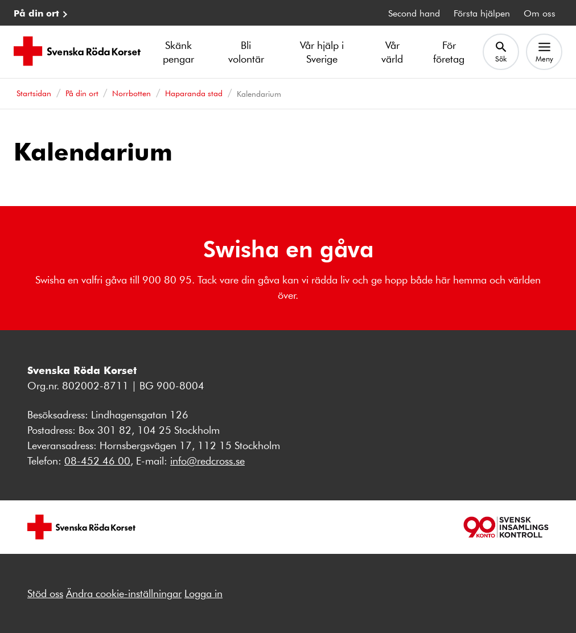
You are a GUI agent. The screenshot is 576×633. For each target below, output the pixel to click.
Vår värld (392, 51)
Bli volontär (246, 51)
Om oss (540, 13)
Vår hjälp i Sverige (322, 51)
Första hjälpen (482, 13)
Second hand (414, 13)
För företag (448, 51)
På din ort (36, 13)
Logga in (203, 593)
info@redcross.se (207, 460)
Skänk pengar (178, 51)
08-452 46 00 (97, 460)
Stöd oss (45, 593)
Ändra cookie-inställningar (124, 593)
